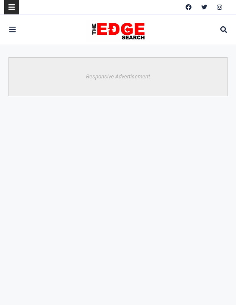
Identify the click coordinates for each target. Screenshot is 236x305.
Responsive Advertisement (118, 76)
